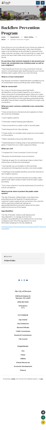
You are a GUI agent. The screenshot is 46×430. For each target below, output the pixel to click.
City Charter (23, 320)
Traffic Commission (23, 331)
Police (23, 355)
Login (41, 379)
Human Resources (23, 362)
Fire (23, 351)
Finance (23, 370)
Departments (14, 37)
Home (3, 37)
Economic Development (23, 366)
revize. (13, 379)
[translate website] (43, 412)
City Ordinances (23, 324)
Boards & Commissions (23, 335)
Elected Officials (23, 327)
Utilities (23, 359)
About (3, 39)
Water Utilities (29, 37)
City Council (23, 339)
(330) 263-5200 (23, 302)
